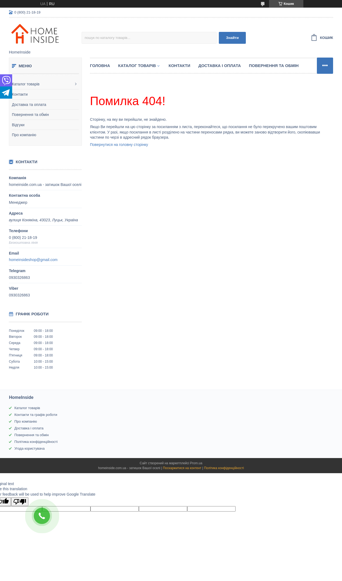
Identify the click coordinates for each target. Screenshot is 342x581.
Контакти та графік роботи (35, 415)
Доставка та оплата (29, 104)
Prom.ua (196, 463)
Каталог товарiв (137, 66)
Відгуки (18, 125)
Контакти (20, 94)
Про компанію (24, 135)
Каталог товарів (25, 84)
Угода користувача (29, 448)
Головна (100, 66)
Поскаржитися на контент (182, 468)
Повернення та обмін (30, 114)
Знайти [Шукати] (232, 38)
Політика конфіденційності (36, 442)
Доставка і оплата (219, 66)
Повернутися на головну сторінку (119, 144)
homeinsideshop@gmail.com (33, 260)
